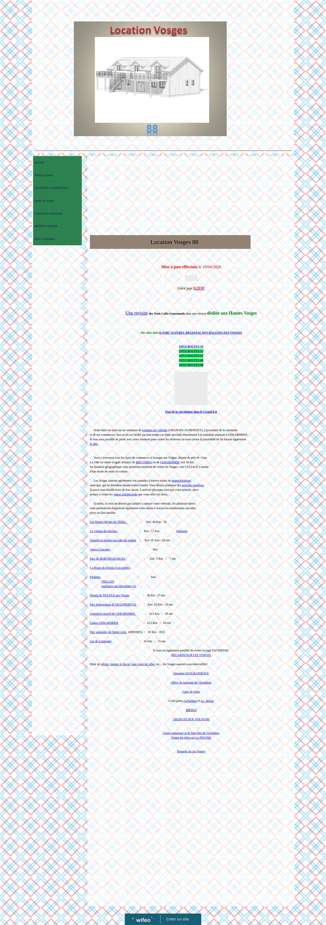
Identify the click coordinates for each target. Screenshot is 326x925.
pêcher (105, 664)
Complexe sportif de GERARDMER (113, 613)
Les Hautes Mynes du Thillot (109, 522)
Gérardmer (190, 701)
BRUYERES (144, 462)
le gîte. (94, 444)
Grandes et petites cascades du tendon (113, 540)
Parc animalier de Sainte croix (108, 632)
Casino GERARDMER (104, 623)
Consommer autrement (48, 213)
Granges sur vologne (154, 430)
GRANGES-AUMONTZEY (51, 188)
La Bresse (207, 701)
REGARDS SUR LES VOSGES (191, 655)
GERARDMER (169, 462)
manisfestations (181, 480)
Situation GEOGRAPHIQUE (191, 673)
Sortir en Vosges (44, 200)
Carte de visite (191, 691)
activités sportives (193, 485)
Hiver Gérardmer (44, 239)
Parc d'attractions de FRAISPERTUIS (113, 604)
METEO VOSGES (46, 226)
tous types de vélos (143, 664)
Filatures (95, 577)
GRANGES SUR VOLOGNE (191, 719)
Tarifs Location (43, 175)
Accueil (39, 162)
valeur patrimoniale (126, 494)
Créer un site (177, 918)
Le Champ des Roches (104, 531)
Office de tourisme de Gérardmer (191, 682)
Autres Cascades (100, 549)
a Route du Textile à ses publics (111, 568)
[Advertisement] (56, 349)
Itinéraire (181, 531)
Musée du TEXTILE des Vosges (109, 595)
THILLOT (107, 581)
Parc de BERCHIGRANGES (108, 558)
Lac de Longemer (101, 641)
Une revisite (136, 313)
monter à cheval (120, 664)
